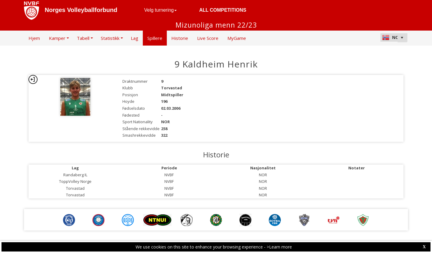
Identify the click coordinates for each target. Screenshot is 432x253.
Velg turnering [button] (160, 10)
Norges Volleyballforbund (81, 10)
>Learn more (279, 247)
